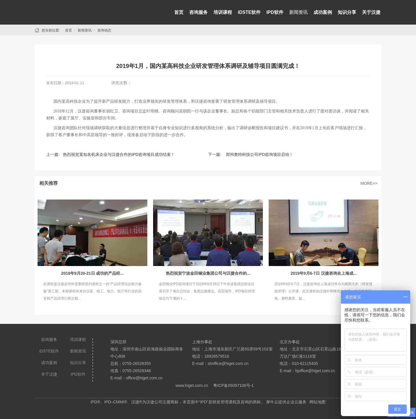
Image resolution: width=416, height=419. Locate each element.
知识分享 (347, 12)
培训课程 (222, 12)
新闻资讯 (298, 12)
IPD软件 (274, 12)
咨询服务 (198, 12)
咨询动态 (104, 30)
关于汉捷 (371, 12)
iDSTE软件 (249, 12)
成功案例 (322, 12)
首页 (178, 12)
